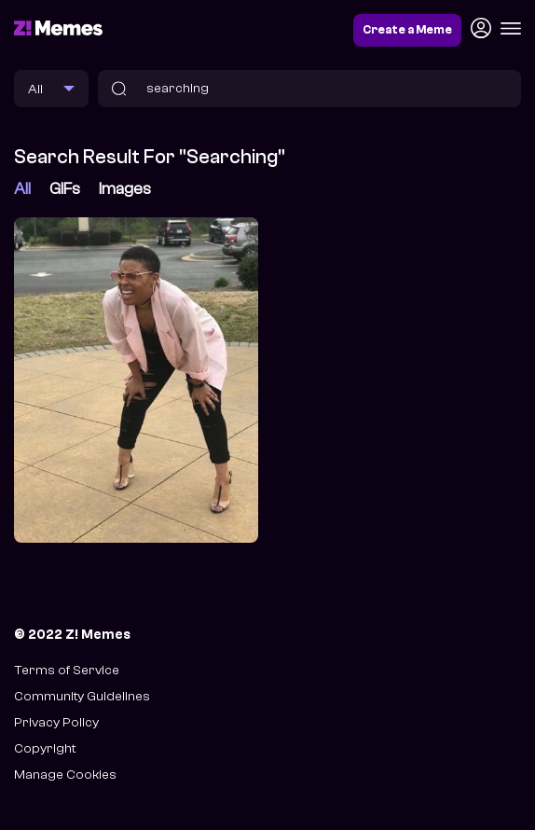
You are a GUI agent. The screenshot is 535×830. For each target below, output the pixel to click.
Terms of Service (66, 670)
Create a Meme (407, 29)
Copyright (44, 748)
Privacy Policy (56, 722)
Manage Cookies (65, 774)
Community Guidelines (82, 696)
